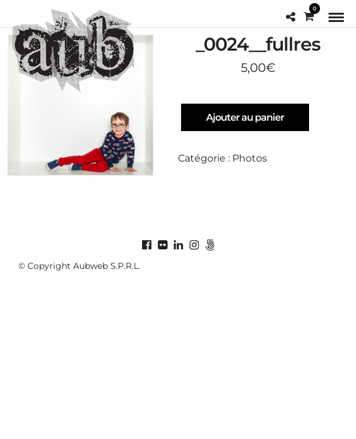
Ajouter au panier (245, 117)
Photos (249, 158)
